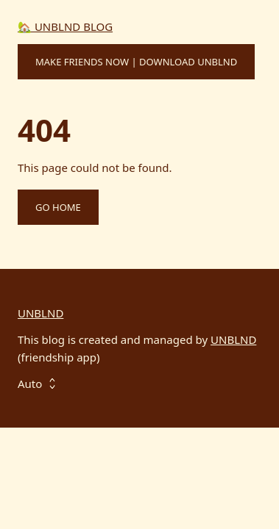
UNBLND (40, 313)
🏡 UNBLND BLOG (65, 26)
